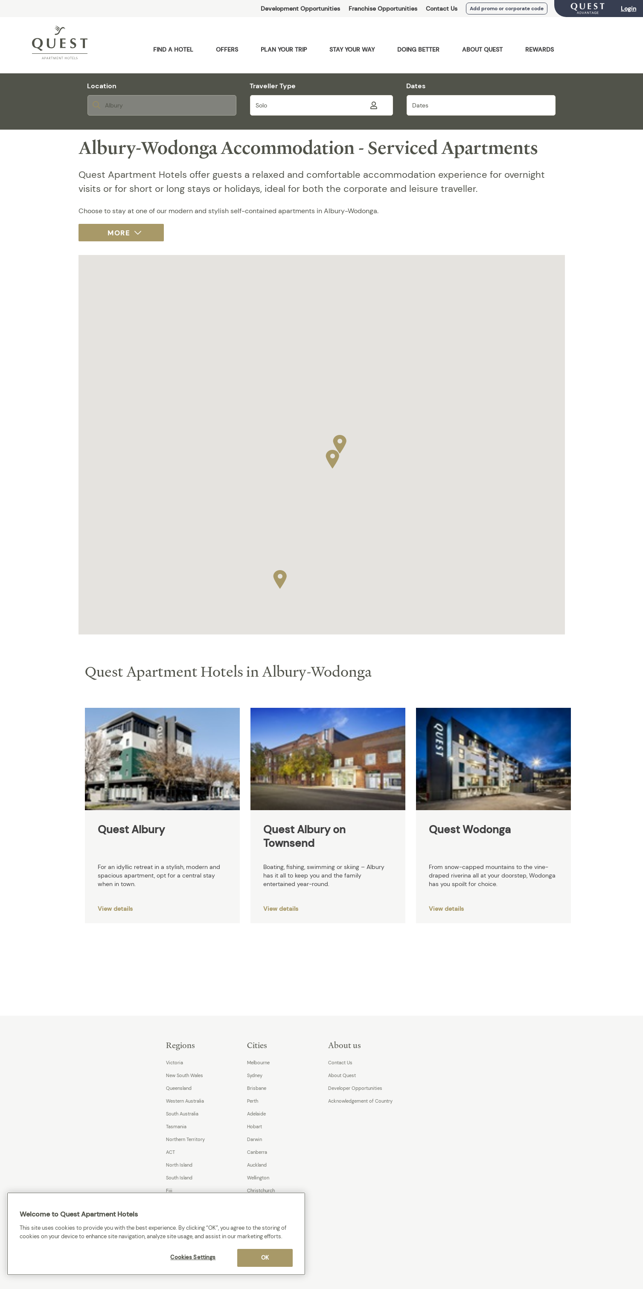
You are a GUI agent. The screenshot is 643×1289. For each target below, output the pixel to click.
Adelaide (256, 1114)
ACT (170, 1152)
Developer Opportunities (355, 1088)
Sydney (254, 1075)
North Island (179, 1165)
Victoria (174, 1063)
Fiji (169, 1190)
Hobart (254, 1127)
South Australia (182, 1114)
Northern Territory (185, 1139)
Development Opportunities (300, 8)
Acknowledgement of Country (360, 1101)
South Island (179, 1178)
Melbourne (258, 1063)
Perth (252, 1101)
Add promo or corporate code (507, 8)
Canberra (257, 1152)
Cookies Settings (192, 1257)
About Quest (342, 1075)
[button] (339, 442)
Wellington (258, 1178)
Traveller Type (273, 85)
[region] (156, 1233)
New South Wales (184, 1075)
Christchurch (261, 1190)
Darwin (254, 1139)
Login (628, 8)
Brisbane (256, 1088)
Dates (415, 85)
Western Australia (185, 1101)
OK (265, 1257)
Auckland (257, 1165)
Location (101, 85)
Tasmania (176, 1127)
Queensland (179, 1088)
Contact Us (441, 8)
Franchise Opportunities (383, 8)
